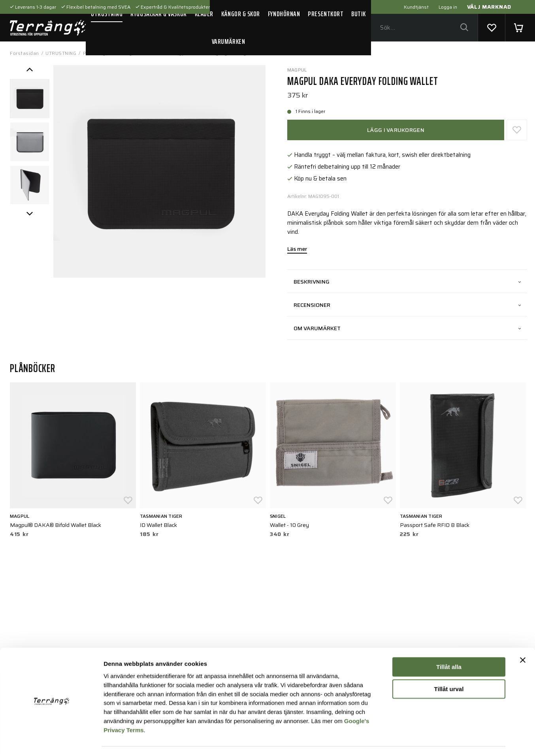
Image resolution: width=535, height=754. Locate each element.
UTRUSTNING (106, 13)
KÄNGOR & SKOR (240, 13)
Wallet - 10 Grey (289, 525)
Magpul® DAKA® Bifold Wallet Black (55, 525)
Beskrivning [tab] (407, 281)
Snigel (278, 516)
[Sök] (464, 27)
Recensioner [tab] (407, 305)
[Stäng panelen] (523, 636)
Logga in (448, 7)
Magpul (297, 69)
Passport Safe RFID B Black (434, 525)
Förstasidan (24, 53)
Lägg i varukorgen (395, 130)
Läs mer (297, 249)
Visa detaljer (429, 738)
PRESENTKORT (325, 13)
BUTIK (358, 13)
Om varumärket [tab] (407, 328)
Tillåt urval (449, 665)
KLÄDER (204, 13)
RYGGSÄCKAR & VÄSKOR (158, 13)
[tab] (29, 98)
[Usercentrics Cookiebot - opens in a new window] (51, 739)
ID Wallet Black (158, 525)
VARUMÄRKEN (228, 41)
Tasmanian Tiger (161, 516)
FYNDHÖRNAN (284, 13)
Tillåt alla (449, 643)
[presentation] (29, 98)
